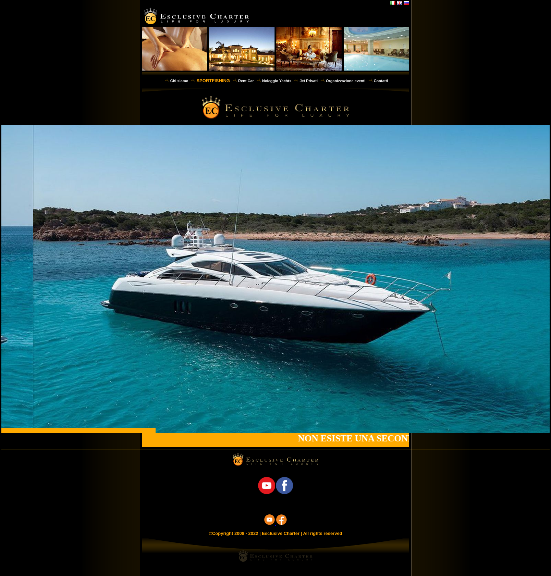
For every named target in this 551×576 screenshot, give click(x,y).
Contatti (381, 81)
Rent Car (246, 81)
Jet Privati (308, 81)
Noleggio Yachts (276, 81)
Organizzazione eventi (346, 81)
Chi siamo (179, 81)
